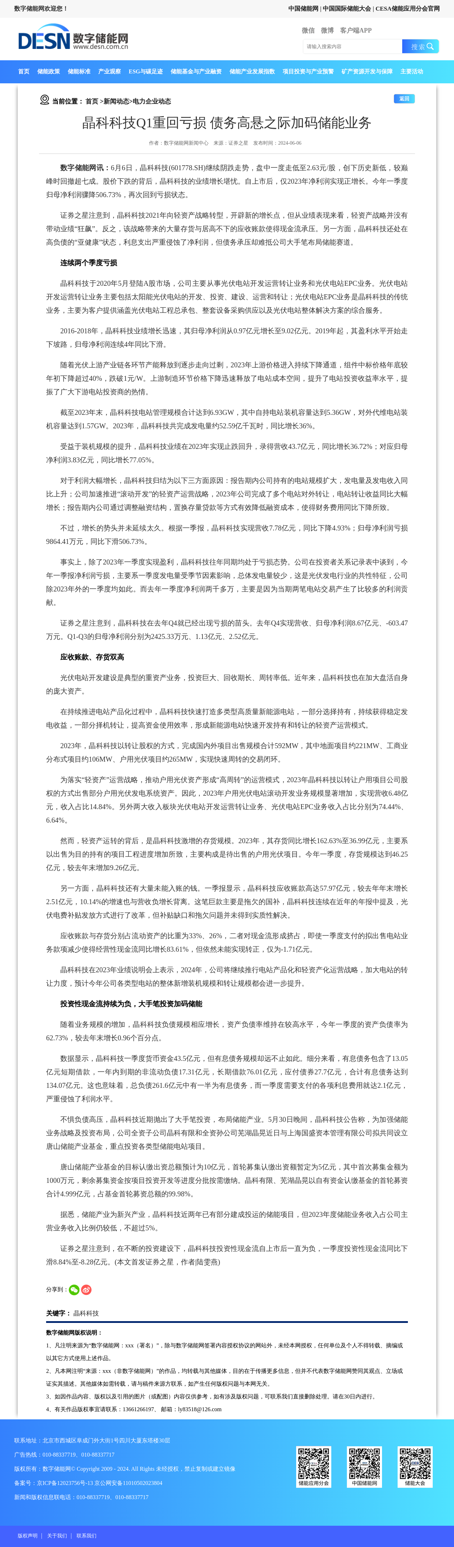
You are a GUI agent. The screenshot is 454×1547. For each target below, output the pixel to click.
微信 (308, 30)
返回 (404, 98)
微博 (327, 30)
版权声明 (28, 1535)
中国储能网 (303, 8)
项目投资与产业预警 (308, 71)
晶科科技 (86, 1313)
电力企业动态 (152, 101)
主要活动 (411, 71)
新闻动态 (116, 101)
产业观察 (109, 71)
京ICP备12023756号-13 (65, 1483)
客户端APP (356, 30)
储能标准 (79, 71)
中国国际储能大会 (347, 8)
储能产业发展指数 (252, 71)
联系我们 (86, 1535)
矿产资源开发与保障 (367, 71)
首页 (23, 71)
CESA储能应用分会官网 (408, 8)
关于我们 (57, 1535)
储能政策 (48, 71)
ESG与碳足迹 (146, 71)
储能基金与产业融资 (196, 71)
